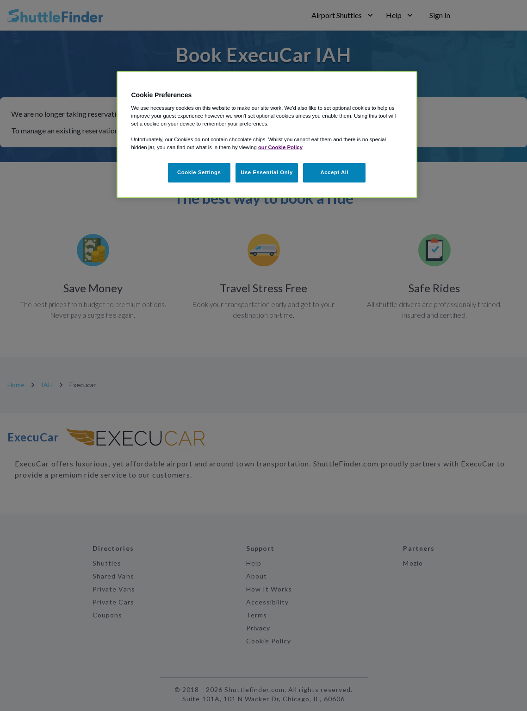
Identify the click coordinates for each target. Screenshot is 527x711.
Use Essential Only (267, 172)
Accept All (334, 172)
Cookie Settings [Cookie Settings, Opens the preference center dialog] (199, 172)
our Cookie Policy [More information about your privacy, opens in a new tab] (280, 147)
